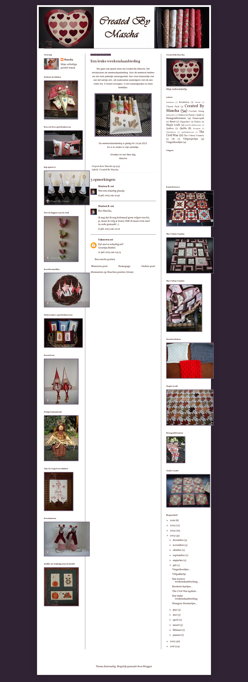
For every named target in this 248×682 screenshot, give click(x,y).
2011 (172, 646)
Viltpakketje (179, 574)
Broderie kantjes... (182, 586)
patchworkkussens (193, 125)
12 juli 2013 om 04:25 (109, 252)
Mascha (68, 59)
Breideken (184, 102)
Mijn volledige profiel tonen (69, 66)
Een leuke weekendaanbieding (185, 597)
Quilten (170, 128)
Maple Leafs (173, 125)
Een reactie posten (105, 259)
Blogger (147, 666)
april (176, 620)
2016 (173, 520)
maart (176, 625)
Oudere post (148, 266)
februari (177, 630)
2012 (173, 641)
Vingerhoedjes (174, 142)
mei (175, 615)
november (178, 545)
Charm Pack (172, 106)
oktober (177, 550)
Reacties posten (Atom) (120, 272)
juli (175, 565)
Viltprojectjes (190, 139)
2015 (172, 525)
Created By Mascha (108, 169)
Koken (197, 121)
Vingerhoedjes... (181, 569)
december (178, 540)
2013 (172, 535)
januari (177, 635)
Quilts (183, 128)
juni (175, 610)
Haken (181, 115)
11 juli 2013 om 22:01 (109, 229)
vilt (173, 139)
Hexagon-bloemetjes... (184, 603)
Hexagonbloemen (176, 118)
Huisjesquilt (198, 118)
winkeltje (134, 147)
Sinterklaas (171, 132)
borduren (170, 102)
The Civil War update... (185, 591)
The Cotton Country (194, 135)
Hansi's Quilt (194, 115)
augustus (178, 560)
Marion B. (104, 186)
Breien (197, 102)
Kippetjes (185, 121)
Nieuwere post (99, 266)
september (179, 555)
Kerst (172, 121)
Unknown (103, 239)
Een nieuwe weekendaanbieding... (185, 580)
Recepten (196, 128)
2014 (173, 530)
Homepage (124, 266)
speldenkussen (187, 132)
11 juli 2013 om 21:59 (109, 195)
